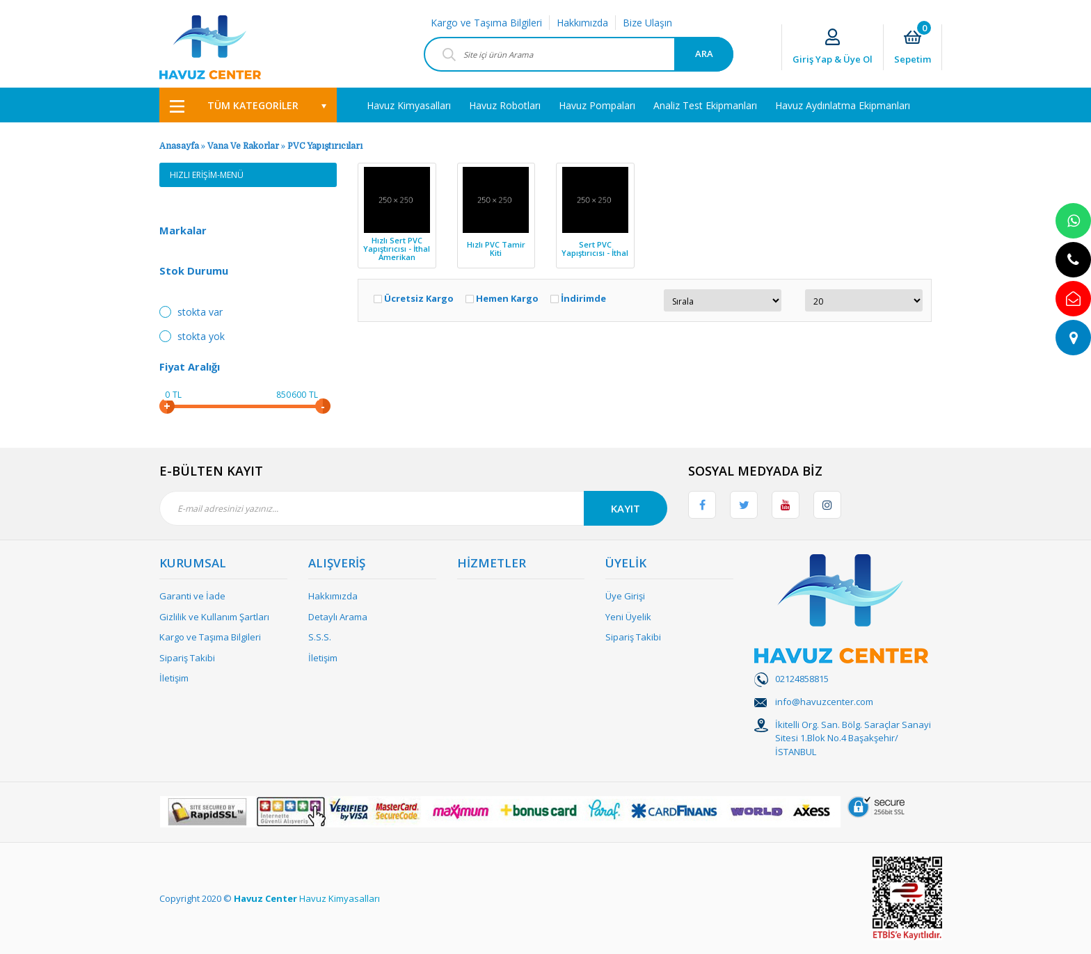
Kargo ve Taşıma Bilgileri (486, 22)
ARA (704, 53)
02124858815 (802, 678)
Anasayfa (179, 146)
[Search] (578, 54)
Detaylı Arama (337, 617)
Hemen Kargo (507, 298)
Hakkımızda (582, 22)
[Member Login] (833, 48)
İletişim (174, 678)
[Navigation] (248, 105)
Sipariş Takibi (187, 658)
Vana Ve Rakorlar (243, 146)
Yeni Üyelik (628, 617)
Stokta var (200, 311)
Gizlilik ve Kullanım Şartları (214, 617)
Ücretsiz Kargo (419, 298)
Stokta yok (201, 336)
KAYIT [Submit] (625, 508)
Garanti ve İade (192, 596)
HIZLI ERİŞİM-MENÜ (207, 175)
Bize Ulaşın (647, 22)
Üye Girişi (625, 596)
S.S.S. (319, 637)
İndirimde (583, 298)
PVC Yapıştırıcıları (325, 146)
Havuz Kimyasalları (339, 898)
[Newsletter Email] (413, 508)
